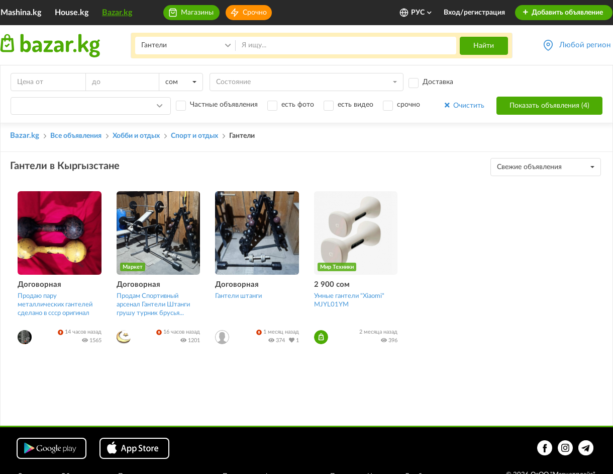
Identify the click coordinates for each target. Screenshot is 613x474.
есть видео (355, 104)
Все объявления (75, 135)
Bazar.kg (117, 13)
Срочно (255, 12)
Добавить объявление (562, 12)
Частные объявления (224, 104)
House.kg (71, 13)
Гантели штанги (238, 296)
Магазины (197, 12)
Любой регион (584, 45)
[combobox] (181, 82)
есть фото (297, 104)
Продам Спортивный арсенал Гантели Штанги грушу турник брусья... (153, 305)
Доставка (438, 82)
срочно (408, 104)
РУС (422, 12)
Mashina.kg (21, 13)
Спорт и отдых (194, 135)
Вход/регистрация (474, 12)
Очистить (463, 105)
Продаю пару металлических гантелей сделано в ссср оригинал (55, 305)
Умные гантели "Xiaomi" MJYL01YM (349, 300)
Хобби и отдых (136, 135)
